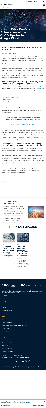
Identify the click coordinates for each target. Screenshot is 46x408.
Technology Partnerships (7, 310)
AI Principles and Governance (8, 319)
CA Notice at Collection (7, 322)
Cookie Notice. (28, 402)
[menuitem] (23, 299)
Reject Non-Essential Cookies (38, 405)
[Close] (44, 401)
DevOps (40, 137)
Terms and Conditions (6, 348)
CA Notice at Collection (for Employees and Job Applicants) (14, 325)
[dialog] (23, 403)
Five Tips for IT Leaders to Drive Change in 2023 (8, 248)
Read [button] (4, 271)
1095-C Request (5, 331)
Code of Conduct (5, 328)
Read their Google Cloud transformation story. (22, 125)
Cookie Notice (5, 334)
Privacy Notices (5, 345)
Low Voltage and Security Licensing (9, 340)
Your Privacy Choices (6, 351)
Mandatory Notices (6, 342)
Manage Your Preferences (7, 337)
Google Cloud (41, 88)
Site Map (3, 313)
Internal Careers (5, 301)
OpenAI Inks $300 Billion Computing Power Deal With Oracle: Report (23, 250)
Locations (4, 307)
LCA (3, 304)
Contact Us (4, 299)
